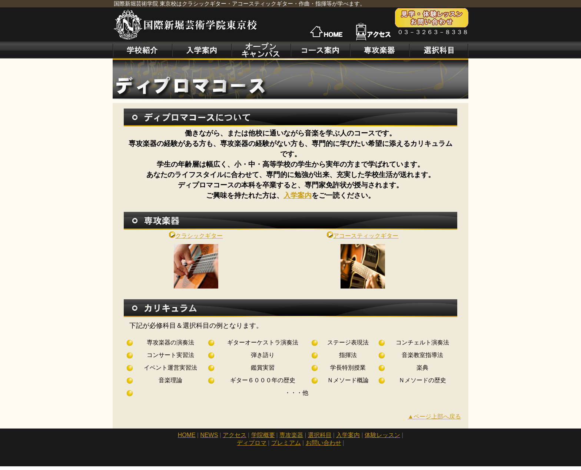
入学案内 (297, 195)
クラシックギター (196, 236)
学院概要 (263, 435)
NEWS (209, 435)
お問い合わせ (323, 443)
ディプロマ (251, 443)
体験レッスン (382, 435)
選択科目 (320, 435)
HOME (187, 435)
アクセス (234, 435)
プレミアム (286, 443)
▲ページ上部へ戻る (434, 416)
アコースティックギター (362, 236)
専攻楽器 (291, 435)
